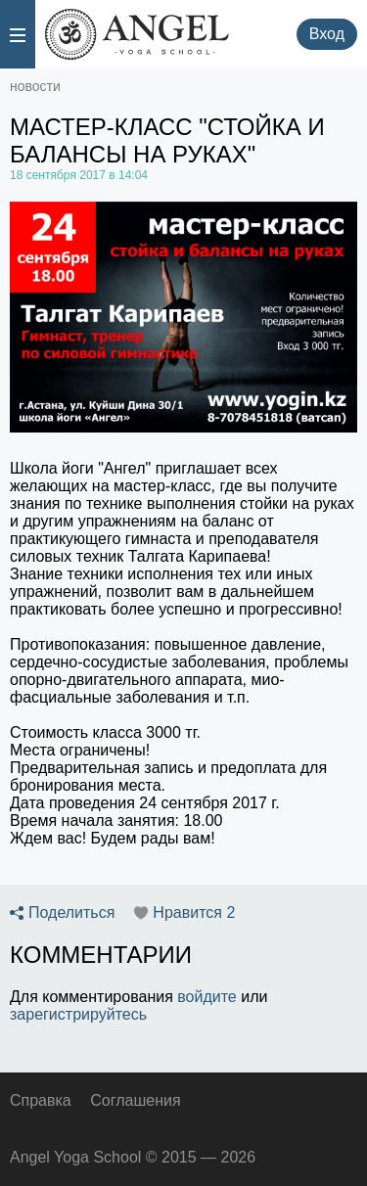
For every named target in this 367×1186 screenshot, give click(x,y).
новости (35, 86)
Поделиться (71, 913)
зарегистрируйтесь (78, 1014)
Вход (326, 33)
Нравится (194, 913)
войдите (206, 996)
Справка (40, 1100)
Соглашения (135, 1100)
